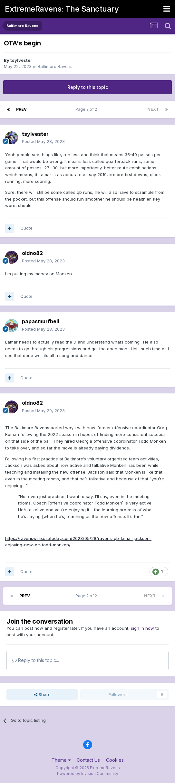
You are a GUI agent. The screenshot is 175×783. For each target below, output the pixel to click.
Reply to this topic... (35, 660)
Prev (21, 109)
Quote (26, 228)
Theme (61, 760)
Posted (43, 141)
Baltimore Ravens (55, 66)
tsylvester (21, 60)
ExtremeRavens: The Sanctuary (62, 9)
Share (42, 694)
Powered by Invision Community (87, 773)
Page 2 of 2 (87, 109)
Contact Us (88, 760)
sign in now (142, 628)
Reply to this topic (87, 87)
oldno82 (32, 253)
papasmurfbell (40, 321)
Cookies (115, 760)
